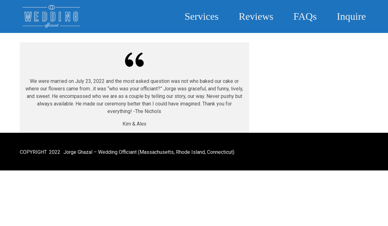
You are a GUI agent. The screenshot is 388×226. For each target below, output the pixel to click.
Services (201, 16)
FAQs (305, 16)
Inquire (351, 16)
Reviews (256, 16)
